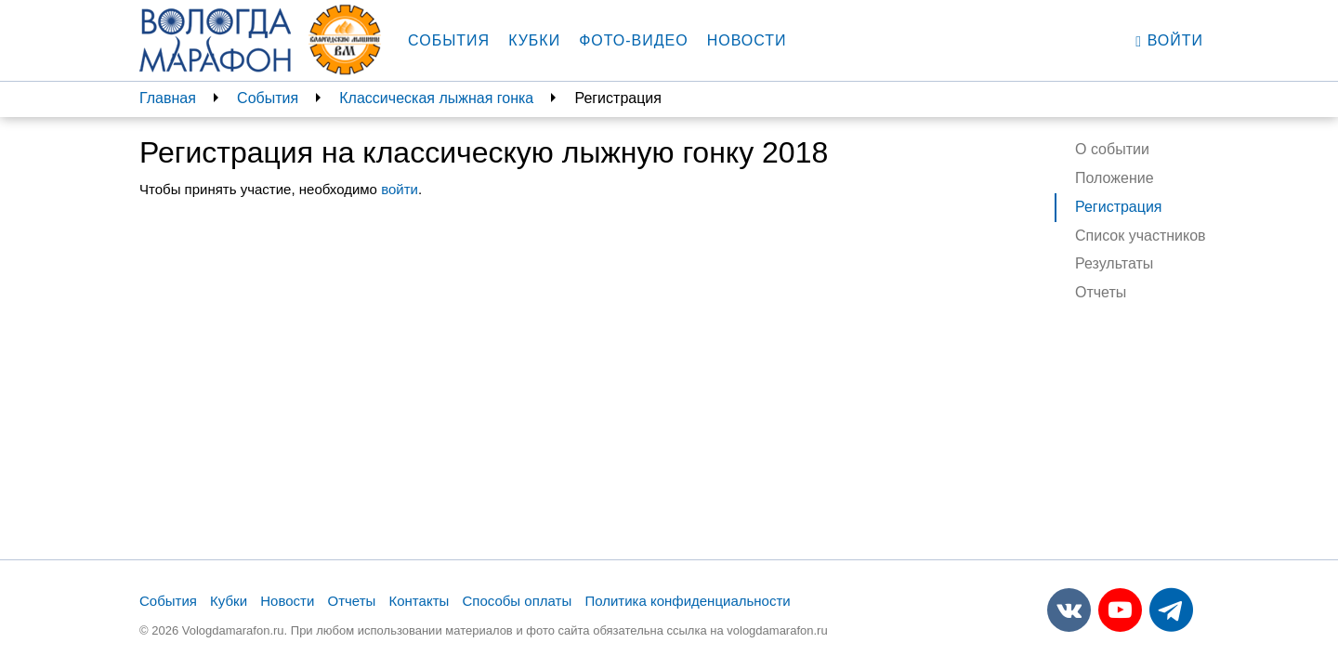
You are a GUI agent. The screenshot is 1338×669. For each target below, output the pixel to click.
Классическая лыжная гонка (436, 98)
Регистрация (1118, 207)
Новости (747, 40)
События (449, 40)
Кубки (534, 40)
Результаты (1114, 263)
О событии (1112, 149)
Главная (167, 98)
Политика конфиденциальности (687, 601)
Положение (1114, 178)
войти (399, 189)
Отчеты (1100, 292)
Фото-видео (634, 40)
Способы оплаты (516, 601)
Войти (1169, 41)
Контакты (419, 601)
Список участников (1140, 235)
